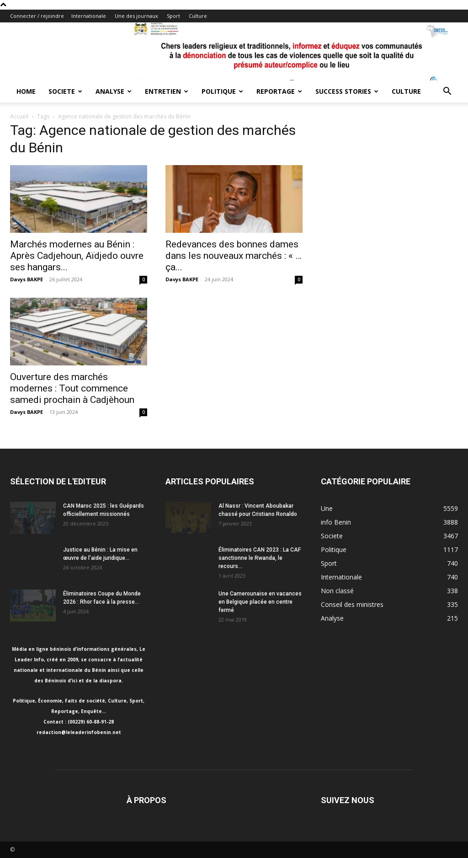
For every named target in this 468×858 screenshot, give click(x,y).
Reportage (279, 91)
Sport (173, 15)
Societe (65, 91)
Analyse (114, 91)
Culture (198, 15)
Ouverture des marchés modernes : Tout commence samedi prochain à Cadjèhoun (72, 388)
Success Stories (346, 91)
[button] (447, 92)
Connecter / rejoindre (37, 15)
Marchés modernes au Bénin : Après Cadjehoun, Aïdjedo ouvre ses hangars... (77, 256)
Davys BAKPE (26, 279)
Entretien (166, 91)
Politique (222, 91)
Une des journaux (136, 15)
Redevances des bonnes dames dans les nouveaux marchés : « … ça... (233, 256)
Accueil (19, 116)
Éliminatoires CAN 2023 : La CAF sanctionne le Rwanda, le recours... (259, 558)
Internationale (88, 15)
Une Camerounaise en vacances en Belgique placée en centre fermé (260, 601)
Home (26, 91)
